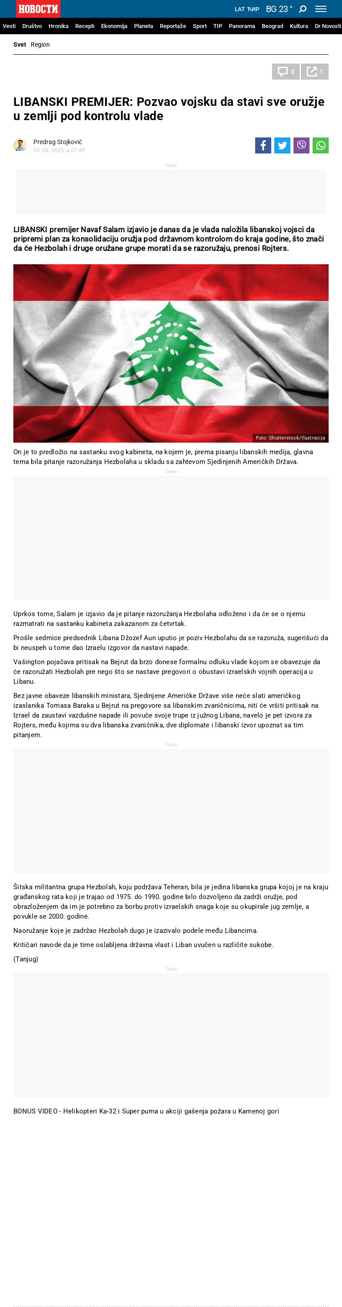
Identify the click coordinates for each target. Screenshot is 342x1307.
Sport (200, 26)
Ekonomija (114, 26)
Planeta (143, 26)
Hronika (59, 26)
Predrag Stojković (57, 141)
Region (40, 44)
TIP (217, 26)
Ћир (253, 9)
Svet (19, 44)
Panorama (242, 26)
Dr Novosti (328, 26)
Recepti (84, 26)
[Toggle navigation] (321, 9)
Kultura (299, 26)
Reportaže (173, 26)
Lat (240, 9)
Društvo (32, 26)
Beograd (272, 26)
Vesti (9, 26)
